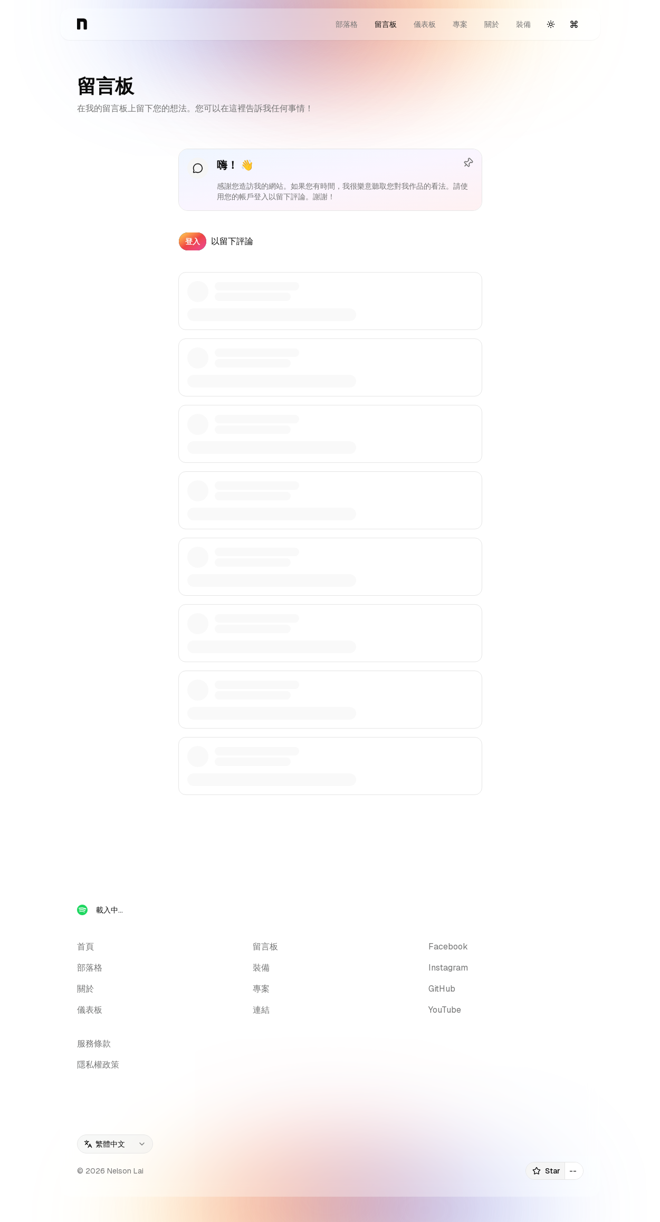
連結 (261, 1009)
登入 (192, 241)
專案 (460, 24)
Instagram (448, 967)
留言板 (386, 24)
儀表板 (425, 24)
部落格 (347, 24)
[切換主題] (550, 24)
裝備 (523, 24)
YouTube (444, 1009)
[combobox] (115, 1143)
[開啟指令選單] (574, 24)
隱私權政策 (98, 1064)
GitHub (441, 988)
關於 (491, 24)
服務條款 (94, 1043)
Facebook (448, 946)
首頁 (85, 946)
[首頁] (82, 24)
